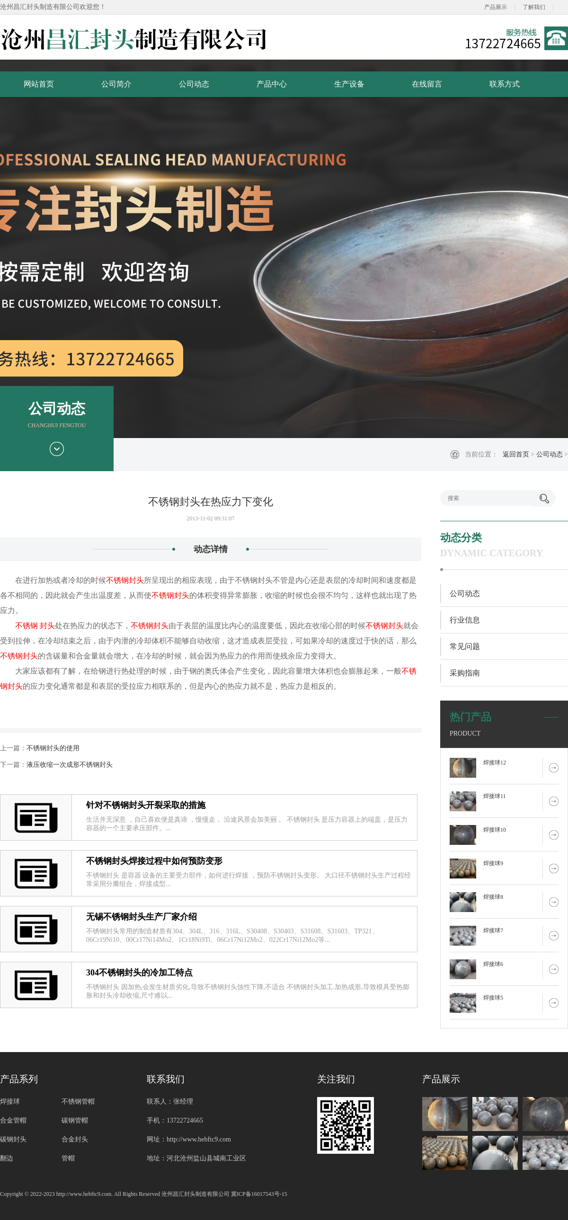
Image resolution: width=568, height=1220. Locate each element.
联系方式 (504, 84)
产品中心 (272, 84)
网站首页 (39, 84)
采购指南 (465, 673)
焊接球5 (493, 997)
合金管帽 (13, 1120)
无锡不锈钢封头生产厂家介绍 (141, 917)
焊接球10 (494, 829)
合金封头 (75, 1139)
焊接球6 (493, 964)
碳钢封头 (13, 1139)
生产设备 (349, 84)
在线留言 (427, 84)
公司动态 (194, 84)
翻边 (6, 1158)
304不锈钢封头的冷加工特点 (139, 972)
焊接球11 (494, 796)
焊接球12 (494, 762)
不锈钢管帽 (78, 1101)
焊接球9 (493, 863)
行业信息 (465, 620)
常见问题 (465, 646)
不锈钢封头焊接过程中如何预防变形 (154, 861)
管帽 (68, 1158)
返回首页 (516, 454)
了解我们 (534, 7)
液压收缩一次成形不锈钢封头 (70, 764)
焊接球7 (493, 930)
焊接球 (10, 1101)
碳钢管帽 (75, 1120)
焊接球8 (493, 897)
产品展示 (495, 7)
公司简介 (116, 84)
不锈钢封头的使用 (53, 748)
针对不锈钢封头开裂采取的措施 (145, 805)
